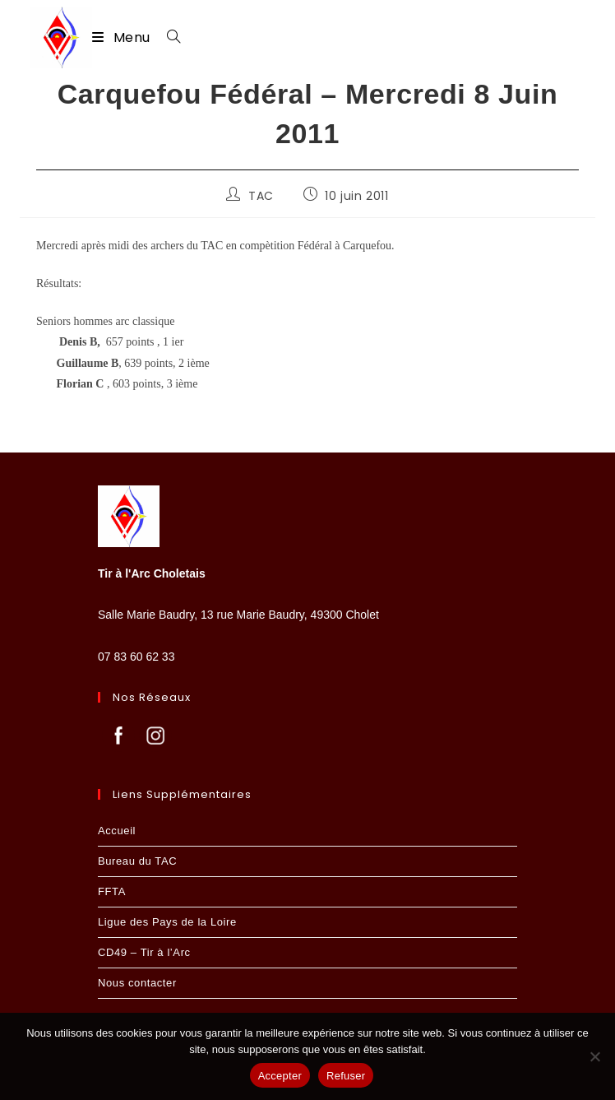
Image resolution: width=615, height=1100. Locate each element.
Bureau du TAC (137, 861)
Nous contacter (137, 983)
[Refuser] (594, 1056)
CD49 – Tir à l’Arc (144, 952)
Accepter (280, 1076)
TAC (261, 196)
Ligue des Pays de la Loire (167, 922)
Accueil (117, 830)
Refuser (345, 1076)
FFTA (112, 891)
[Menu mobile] (123, 37)
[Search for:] (168, 37)
